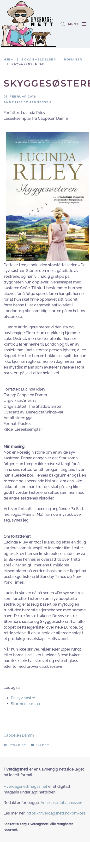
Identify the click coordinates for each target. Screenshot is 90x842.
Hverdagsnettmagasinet (25, 786)
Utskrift (15, 745)
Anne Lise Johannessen (61, 802)
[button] (62, 24)
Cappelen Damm (19, 735)
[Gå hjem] (28, 24)
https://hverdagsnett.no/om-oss (56, 813)
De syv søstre (23, 698)
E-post (40, 745)
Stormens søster (26, 703)
